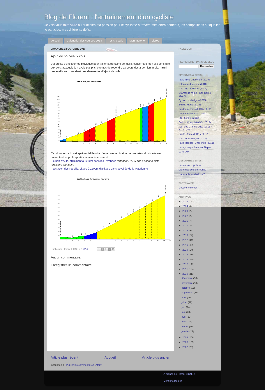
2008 (185, 342)
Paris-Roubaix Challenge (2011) (196, 142)
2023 (185, 211)
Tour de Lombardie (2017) (193, 88)
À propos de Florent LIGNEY (179, 374)
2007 (185, 347)
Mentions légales (172, 381)
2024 (185, 206)
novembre (187, 283)
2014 (185, 254)
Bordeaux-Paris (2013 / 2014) (195, 109)
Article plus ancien (156, 357)
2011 (185, 269)
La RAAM (184, 151)
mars (184, 321)
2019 (185, 230)
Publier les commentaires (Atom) (84, 365)
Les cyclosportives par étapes (195, 147)
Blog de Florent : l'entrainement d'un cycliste (109, 17)
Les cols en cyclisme (190, 165)
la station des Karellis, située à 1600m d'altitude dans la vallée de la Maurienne (100, 168)
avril (184, 316)
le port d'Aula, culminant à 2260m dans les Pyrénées (84, 160)
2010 (185, 273)
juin (183, 307)
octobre (185, 287)
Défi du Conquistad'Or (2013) (195, 122)
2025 (185, 201)
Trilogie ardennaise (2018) (193, 84)
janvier (185, 331)
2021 (185, 220)
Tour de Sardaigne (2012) (193, 138)
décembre (187, 278)
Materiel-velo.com (188, 187)
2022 (185, 216)
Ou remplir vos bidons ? (192, 174)
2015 (185, 249)
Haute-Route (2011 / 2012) (193, 134)
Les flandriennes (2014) (192, 113)
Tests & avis (115, 40)
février (185, 326)
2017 (185, 240)
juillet (184, 302)
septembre (187, 292)
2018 (185, 235)
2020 (185, 225)
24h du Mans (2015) (190, 104)
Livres (155, 40)
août (184, 297)
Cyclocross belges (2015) (192, 100)
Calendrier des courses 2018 (84, 40)
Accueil (55, 40)
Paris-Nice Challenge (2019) (194, 79)
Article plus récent (64, 357)
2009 (185, 337)
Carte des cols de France (192, 169)
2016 (185, 245)
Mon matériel (137, 40)
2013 (185, 259)
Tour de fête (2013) (189, 117)
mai (183, 312)
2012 (185, 264)
